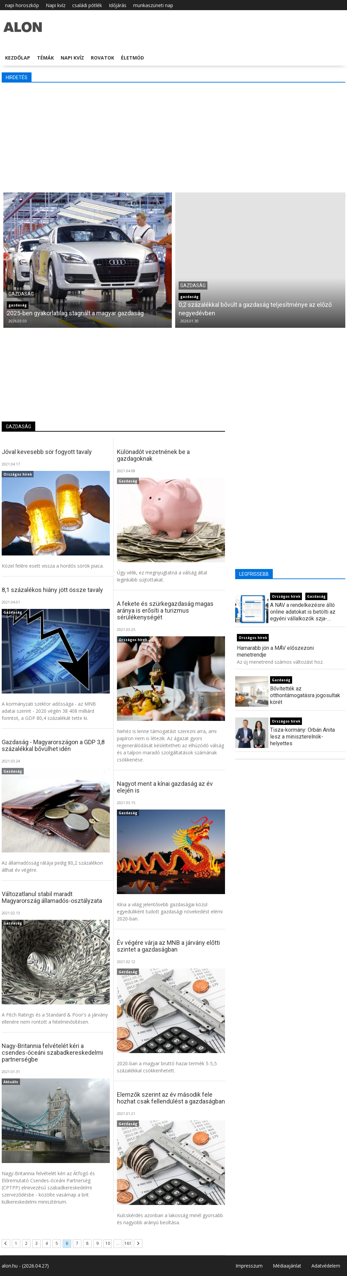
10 (107, 1243)
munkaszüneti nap (153, 5)
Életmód (132, 57)
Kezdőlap (17, 57)
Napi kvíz (55, 5)
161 (127, 1243)
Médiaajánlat (287, 1265)
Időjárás (117, 5)
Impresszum (249, 1265)
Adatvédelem (325, 1265)
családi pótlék (87, 5)
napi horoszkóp (22, 5)
